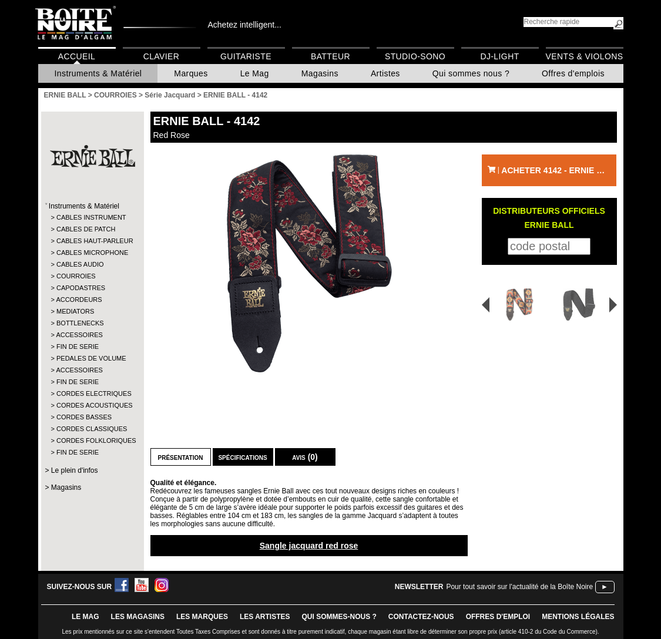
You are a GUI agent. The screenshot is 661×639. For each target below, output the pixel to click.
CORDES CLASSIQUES (91, 428)
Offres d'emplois (573, 73)
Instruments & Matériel (98, 73)
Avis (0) (305, 457)
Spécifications (242, 457)
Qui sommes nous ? (470, 73)
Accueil (76, 56)
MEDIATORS (75, 311)
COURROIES (76, 276)
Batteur (330, 56)
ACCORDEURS (79, 299)
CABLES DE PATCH (85, 229)
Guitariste (245, 56)
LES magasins (138, 617)
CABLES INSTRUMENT (91, 217)
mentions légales (578, 617)
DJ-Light (499, 56)
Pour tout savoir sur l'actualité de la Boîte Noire (519, 587)
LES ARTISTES (265, 617)
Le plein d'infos (74, 470)
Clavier (161, 56)
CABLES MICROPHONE (91, 252)
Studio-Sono (415, 56)
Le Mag (254, 73)
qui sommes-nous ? (339, 617)
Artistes (385, 73)
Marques (190, 73)
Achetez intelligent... (244, 24)
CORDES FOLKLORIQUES (91, 440)
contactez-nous (421, 617)
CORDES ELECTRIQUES (91, 393)
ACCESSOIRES (79, 334)
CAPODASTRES (80, 287)
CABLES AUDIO (80, 264)
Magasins (319, 73)
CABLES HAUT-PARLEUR (91, 240)
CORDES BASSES (84, 417)
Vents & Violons (584, 56)
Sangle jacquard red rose (309, 545)
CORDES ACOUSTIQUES (91, 405)
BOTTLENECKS (80, 323)
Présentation (180, 457)
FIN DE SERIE (77, 346)
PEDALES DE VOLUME (91, 358)
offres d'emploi (498, 617)
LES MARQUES (202, 617)
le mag (85, 617)
